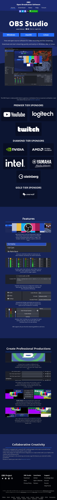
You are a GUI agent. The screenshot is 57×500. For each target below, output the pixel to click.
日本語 (42, 497)
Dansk (8, 497)
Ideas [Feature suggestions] (25, 480)
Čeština (3, 497)
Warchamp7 (23, 492)
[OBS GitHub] (12, 478)
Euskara (23, 497)
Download (21, 8)
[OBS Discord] (20, 11)
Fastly (49, 492)
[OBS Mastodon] (25, 11)
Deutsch (13, 497)
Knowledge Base (49, 478)
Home (13, 8)
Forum (44, 8)
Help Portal (47, 486)
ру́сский (19, 498)
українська (34, 498)
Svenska (24, 498)
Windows (11, 35)
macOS (28, 35)
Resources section (25, 459)
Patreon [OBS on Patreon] (35, 483)
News (30, 8)
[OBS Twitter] (23, 11)
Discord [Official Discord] (46, 480)
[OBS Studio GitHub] (28, 11)
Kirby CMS (34, 492)
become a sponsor (35, 99)
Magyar (37, 497)
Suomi (27, 497)
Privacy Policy (27, 483)
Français (32, 497)
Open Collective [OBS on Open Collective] (37, 480)
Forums (46, 483)
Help (37, 8)
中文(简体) (41, 498)
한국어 (46, 497)
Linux (46, 35)
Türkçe (29, 498)
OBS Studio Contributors (48, 490)
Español (18, 497)
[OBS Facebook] (6, 478)
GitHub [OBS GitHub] (35, 478)
